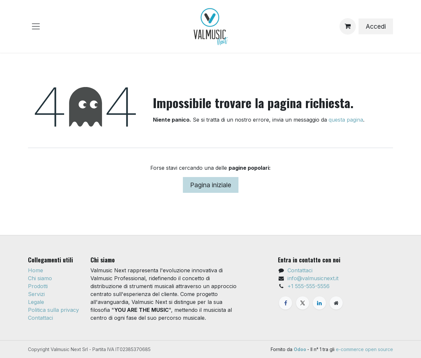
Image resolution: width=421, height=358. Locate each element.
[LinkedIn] (319, 303)
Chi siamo (40, 278)
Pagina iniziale (210, 185)
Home (35, 270)
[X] (302, 303)
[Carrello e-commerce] (347, 26)
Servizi (36, 294)
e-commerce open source (364, 349)
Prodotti (38, 286)
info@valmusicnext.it (312, 278)
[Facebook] (285, 303)
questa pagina (346, 119)
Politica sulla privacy (53, 310)
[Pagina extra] (336, 303)
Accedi (376, 26)
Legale (36, 302)
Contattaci (40, 317)
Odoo (300, 349)
